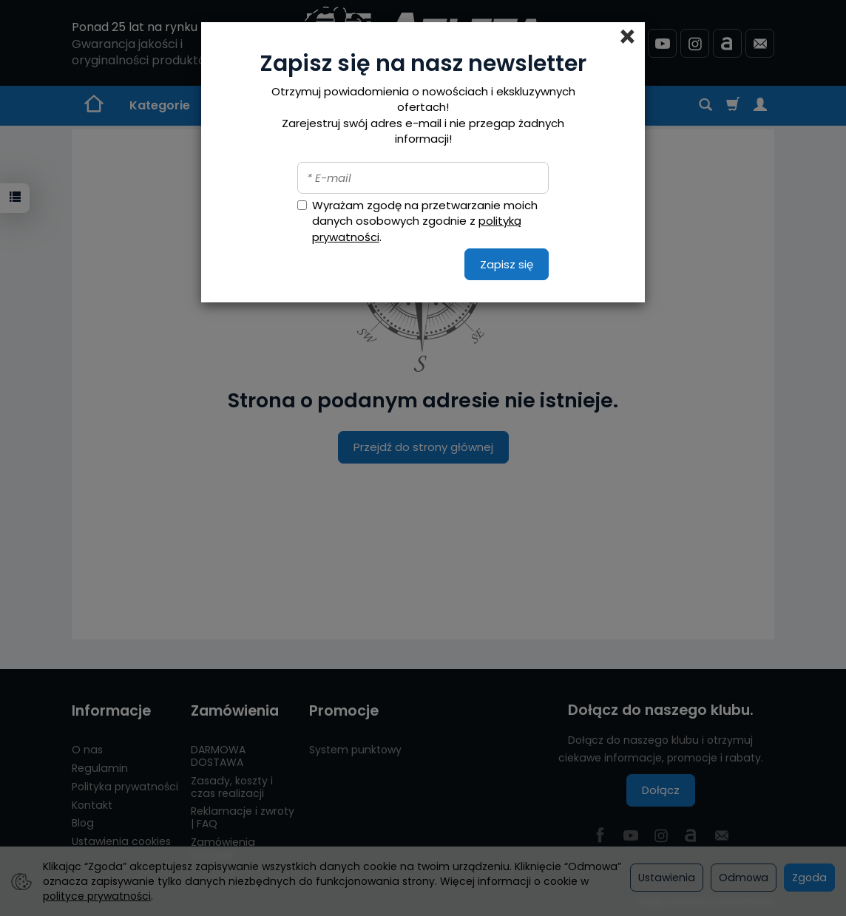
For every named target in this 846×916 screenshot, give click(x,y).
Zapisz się (506, 264)
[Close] (627, 37)
